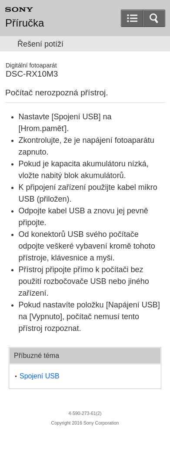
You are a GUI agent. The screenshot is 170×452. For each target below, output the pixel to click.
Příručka (24, 23)
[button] (154, 18)
